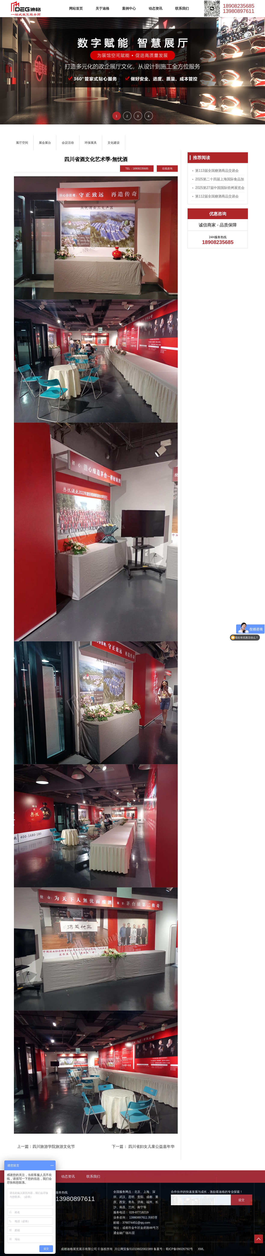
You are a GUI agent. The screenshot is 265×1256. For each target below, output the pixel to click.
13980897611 (238, 11)
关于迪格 (102, 8)
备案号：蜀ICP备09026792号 (173, 1249)
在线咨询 (167, 168)
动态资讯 (155, 8)
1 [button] (116, 116)
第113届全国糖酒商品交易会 (217, 170)
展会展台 (45, 142)
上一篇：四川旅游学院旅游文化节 (46, 1146)
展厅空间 (22, 142)
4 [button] (149, 116)
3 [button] (138, 116)
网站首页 (76, 8)
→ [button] (256, 64)
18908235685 (238, 6)
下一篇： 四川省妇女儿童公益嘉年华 (143, 1146)
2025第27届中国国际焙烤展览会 (219, 188)
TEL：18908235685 (136, 168)
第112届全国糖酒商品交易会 (217, 196)
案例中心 (129, 8)
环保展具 (91, 142)
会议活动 (68, 142)
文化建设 (114, 142)
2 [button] (127, 116)
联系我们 (182, 8)
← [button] (8, 64)
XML (201, 1249)
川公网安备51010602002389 (133, 1249)
